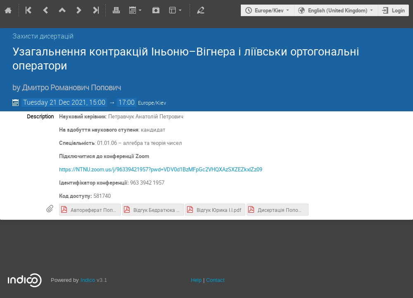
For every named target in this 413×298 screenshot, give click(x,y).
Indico (88, 280)
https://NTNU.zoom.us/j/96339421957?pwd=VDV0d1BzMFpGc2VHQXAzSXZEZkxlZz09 (160, 169)
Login (398, 10)
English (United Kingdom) (338, 10)
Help (196, 280)
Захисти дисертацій (43, 36)
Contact (215, 280)
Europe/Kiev (269, 10)
